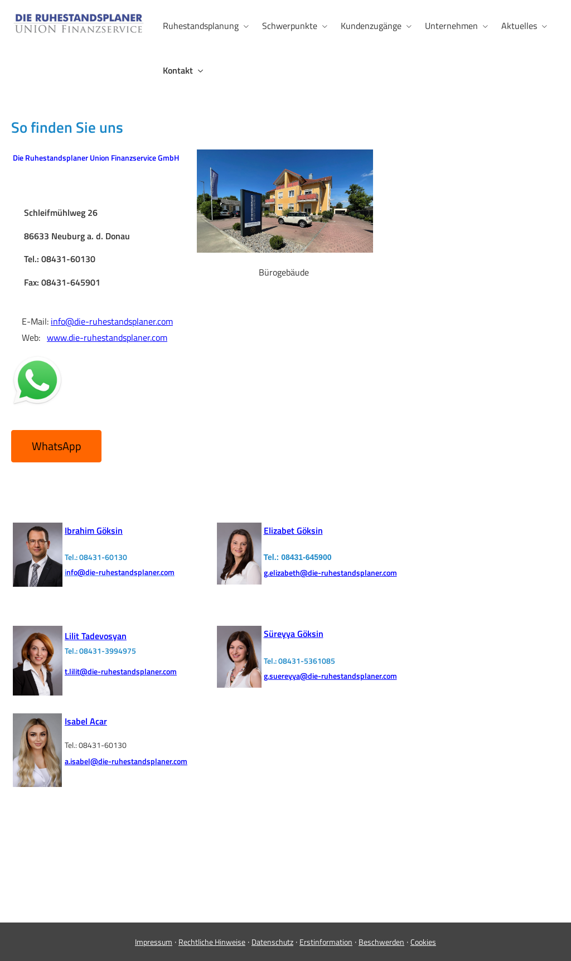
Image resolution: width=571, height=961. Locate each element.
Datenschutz (272, 942)
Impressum (153, 942)
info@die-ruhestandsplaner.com (112, 321)
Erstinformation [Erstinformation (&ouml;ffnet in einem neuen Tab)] (325, 942)
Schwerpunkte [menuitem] (289, 25)
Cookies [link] (423, 942)
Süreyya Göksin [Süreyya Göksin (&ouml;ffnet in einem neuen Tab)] (293, 633)
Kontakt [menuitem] (178, 70)
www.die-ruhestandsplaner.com (107, 337)
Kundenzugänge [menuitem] (371, 25)
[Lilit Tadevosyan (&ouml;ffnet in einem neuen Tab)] (96, 635)
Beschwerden (381, 942)
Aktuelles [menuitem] (519, 25)
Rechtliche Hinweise (211, 942)
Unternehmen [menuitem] (451, 25)
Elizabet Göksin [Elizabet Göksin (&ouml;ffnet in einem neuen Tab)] (293, 530)
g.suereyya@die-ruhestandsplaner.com (330, 676)
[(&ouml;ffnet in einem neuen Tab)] (37, 583)
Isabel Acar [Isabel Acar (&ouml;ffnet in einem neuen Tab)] (86, 721)
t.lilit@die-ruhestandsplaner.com (121, 671)
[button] (56, 446)
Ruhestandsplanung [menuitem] (201, 25)
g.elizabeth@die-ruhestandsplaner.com (330, 572)
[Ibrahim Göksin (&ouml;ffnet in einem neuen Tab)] (94, 530)
